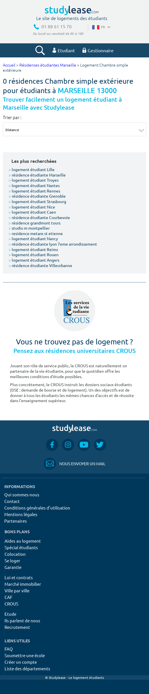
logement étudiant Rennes (34, 190)
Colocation (15, 554)
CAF (8, 597)
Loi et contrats (19, 577)
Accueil (9, 65)
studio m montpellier (29, 227)
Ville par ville (17, 590)
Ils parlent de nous (22, 620)
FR (101, 27)
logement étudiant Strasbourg (37, 201)
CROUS (11, 603)
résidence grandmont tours (35, 222)
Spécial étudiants (21, 547)
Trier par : (12, 117)
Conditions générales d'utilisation (37, 507)
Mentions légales (20, 514)
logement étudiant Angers (34, 259)
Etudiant (64, 50)
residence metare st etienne (36, 233)
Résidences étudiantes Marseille (47, 65)
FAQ (9, 648)
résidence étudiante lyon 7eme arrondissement (53, 243)
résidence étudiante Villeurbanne (40, 265)
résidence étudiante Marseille (37, 174)
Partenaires (15, 520)
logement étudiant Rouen (34, 254)
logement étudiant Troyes (34, 179)
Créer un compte (21, 662)
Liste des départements (27, 668)
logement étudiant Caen (32, 211)
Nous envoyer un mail (74, 463)
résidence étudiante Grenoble (37, 195)
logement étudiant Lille (32, 169)
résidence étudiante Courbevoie (39, 217)
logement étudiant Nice (32, 206)
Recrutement (17, 627)
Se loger (12, 560)
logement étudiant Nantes (34, 185)
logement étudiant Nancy (33, 238)
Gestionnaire (98, 50)
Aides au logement (23, 540)
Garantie (13, 567)
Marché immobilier (23, 584)
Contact (12, 501)
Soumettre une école (25, 655)
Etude (10, 614)
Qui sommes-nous (21, 494)
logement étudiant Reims (33, 249)
